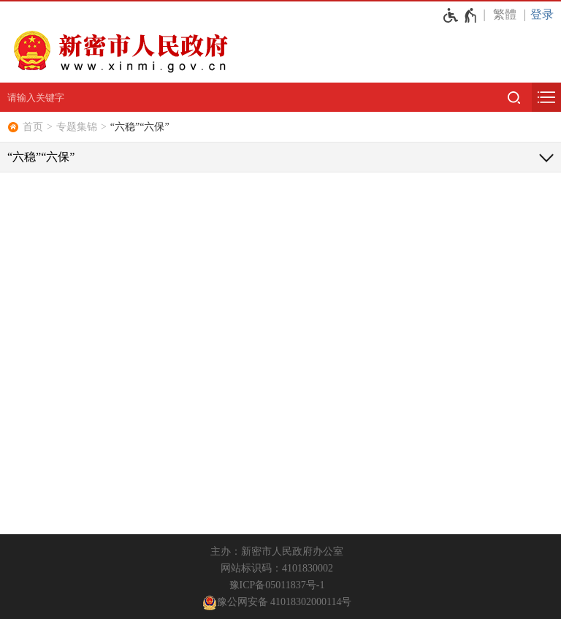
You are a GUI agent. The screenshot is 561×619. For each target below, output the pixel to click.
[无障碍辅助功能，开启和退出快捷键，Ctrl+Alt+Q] (460, 15)
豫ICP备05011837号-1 (277, 585)
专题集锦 (76, 126)
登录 (542, 14)
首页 (33, 126)
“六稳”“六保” (139, 126)
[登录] (545, 14)
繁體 (504, 14)
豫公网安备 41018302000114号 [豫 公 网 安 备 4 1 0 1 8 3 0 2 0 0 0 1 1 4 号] (277, 603)
